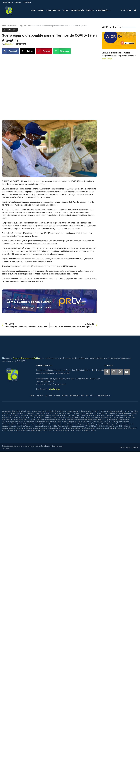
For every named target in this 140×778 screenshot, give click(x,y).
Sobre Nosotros (8, 2)
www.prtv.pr (107, 58)
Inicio (32, 10)
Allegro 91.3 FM (53, 10)
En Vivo (41, 10)
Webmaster (5, 448)
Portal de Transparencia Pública (26, 358)
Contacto (18, 2)
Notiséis (90, 10)
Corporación (103, 10)
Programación (77, 10)
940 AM (65, 10)
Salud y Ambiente (23, 26)
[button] (135, 10)
